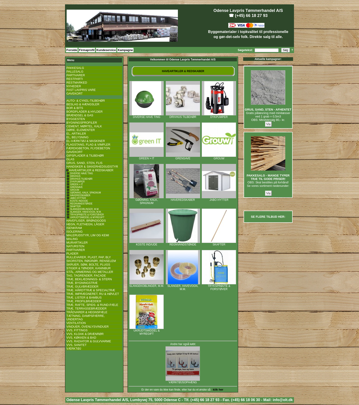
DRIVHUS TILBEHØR (183, 116)
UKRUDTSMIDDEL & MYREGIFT (146, 330)
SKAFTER (219, 243)
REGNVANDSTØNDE (183, 243)
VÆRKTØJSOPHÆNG (183, 381)
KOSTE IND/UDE (146, 243)
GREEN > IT (146, 157)
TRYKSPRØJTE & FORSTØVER (219, 286)
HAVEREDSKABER (183, 198)
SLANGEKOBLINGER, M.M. (146, 285)
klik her (217, 389)
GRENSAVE (183, 157)
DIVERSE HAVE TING (146, 116)
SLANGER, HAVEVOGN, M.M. (183, 286)
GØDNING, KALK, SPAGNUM (146, 200)
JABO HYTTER (219, 198)
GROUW (219, 157)
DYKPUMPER (219, 116)
